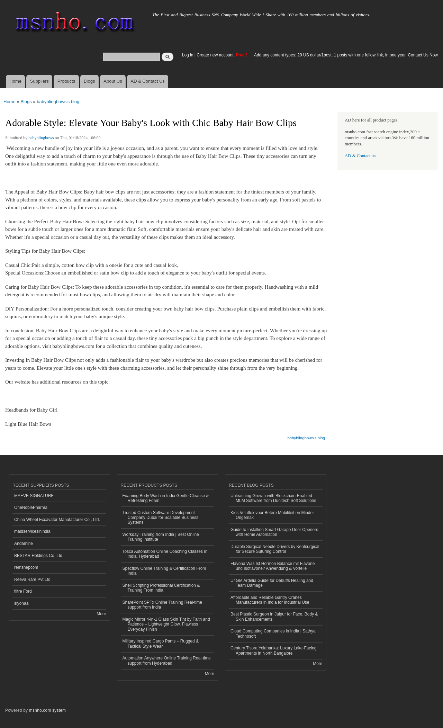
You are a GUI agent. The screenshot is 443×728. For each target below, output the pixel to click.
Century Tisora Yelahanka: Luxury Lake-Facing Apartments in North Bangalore (273, 650)
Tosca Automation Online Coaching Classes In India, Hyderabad (165, 554)
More (101, 613)
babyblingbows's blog (58, 101)
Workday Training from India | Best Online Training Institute (161, 537)
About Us (112, 81)
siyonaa (21, 603)
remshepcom (26, 567)
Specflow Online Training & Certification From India (164, 571)
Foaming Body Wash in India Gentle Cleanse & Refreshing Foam (166, 498)
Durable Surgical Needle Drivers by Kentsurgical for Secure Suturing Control (274, 549)
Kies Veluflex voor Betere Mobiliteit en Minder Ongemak (272, 515)
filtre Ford (23, 591)
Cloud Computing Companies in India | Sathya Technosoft (273, 633)
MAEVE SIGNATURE (34, 495)
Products (66, 81)
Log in (187, 55)
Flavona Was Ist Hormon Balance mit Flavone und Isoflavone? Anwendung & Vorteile (272, 566)
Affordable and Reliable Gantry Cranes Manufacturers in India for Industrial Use (269, 600)
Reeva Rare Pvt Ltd (32, 579)
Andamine (23, 543)
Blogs (89, 81)
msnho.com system (47, 710)
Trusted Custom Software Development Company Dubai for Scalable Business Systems (161, 517)
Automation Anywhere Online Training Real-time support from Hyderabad (167, 660)
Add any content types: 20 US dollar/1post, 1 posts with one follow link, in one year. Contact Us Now (346, 55)
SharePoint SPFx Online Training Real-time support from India (162, 605)
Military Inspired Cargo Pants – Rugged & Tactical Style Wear (161, 643)
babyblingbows (41, 137)
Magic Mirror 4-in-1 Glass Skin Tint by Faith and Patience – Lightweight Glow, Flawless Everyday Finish (166, 624)
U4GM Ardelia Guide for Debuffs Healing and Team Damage (271, 583)
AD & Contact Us (148, 81)
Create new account (216, 55)
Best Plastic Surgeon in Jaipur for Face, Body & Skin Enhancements (274, 616)
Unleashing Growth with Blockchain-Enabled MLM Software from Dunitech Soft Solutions (273, 498)
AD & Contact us (360, 155)
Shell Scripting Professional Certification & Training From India (161, 588)
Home (15, 81)
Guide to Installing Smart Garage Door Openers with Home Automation (274, 532)
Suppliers (39, 81)
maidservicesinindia (32, 531)
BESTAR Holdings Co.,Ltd (38, 555)
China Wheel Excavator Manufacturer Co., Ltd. (57, 519)
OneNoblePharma (30, 507)
